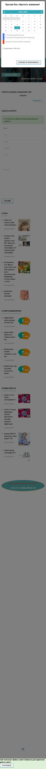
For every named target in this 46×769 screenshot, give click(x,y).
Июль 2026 (23, 12)
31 (34, 30)
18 (40, 24)
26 (5, 30)
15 (23, 24)
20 (11, 27)
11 (40, 21)
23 (28, 27)
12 (5, 24)
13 (11, 24)
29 (23, 30)
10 (34, 21)
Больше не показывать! (29, 62)
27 (11, 30)
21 (17, 27)
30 (28, 30)
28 (17, 30)
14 (17, 24)
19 (5, 27)
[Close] (42, 4)
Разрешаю (6, 765)
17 (34, 24)
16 (28, 24)
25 (40, 27)
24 (34, 27)
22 (23, 27)
